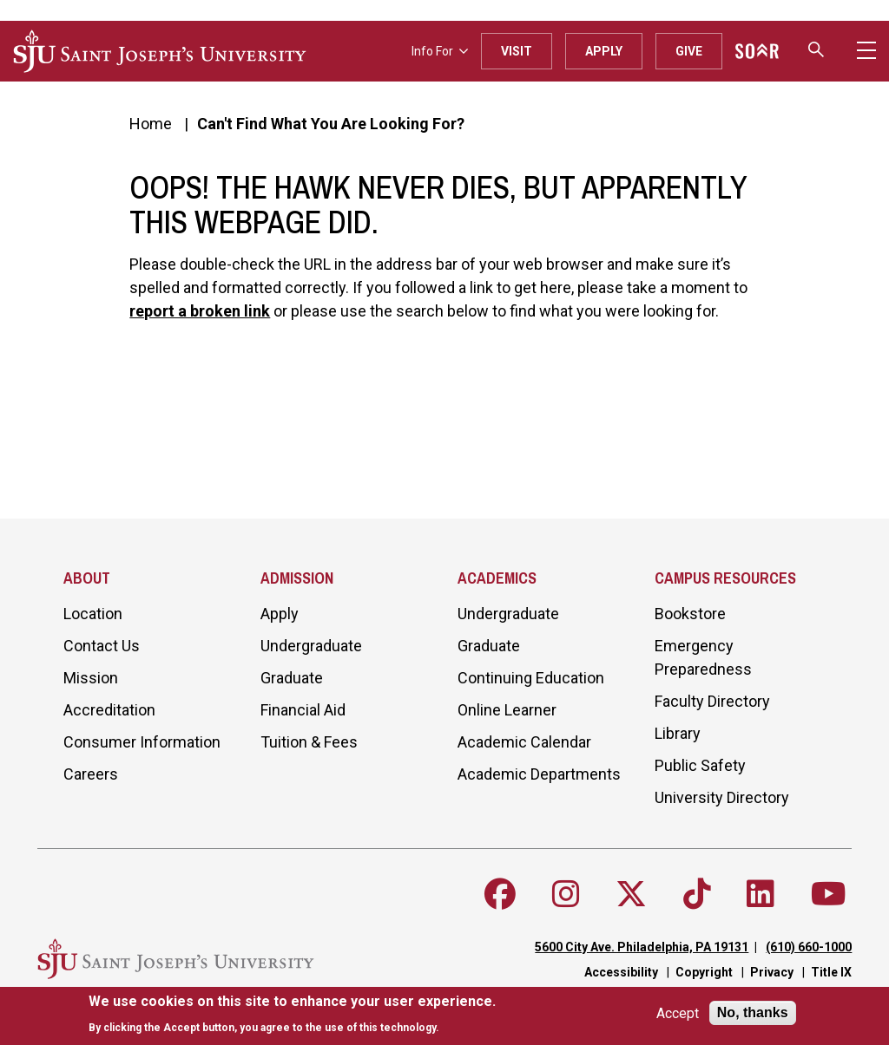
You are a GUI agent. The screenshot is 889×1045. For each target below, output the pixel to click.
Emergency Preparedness (703, 657)
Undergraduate (311, 646)
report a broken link (199, 311)
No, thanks (752, 1012)
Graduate (291, 678)
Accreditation (109, 710)
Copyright (704, 972)
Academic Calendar (524, 742)
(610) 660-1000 (809, 947)
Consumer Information (142, 742)
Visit (516, 51)
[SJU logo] (159, 51)
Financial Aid (303, 710)
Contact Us (101, 646)
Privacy (772, 972)
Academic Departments (539, 774)
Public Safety (700, 765)
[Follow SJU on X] (631, 894)
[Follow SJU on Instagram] (566, 894)
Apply (603, 51)
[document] (292, 1014)
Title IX (831, 972)
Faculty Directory (712, 701)
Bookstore (690, 613)
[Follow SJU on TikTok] (697, 894)
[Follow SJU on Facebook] (500, 894)
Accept (677, 1013)
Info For (440, 51)
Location (92, 613)
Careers (90, 774)
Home (150, 123)
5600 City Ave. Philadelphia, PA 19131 (641, 947)
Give (688, 51)
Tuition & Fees (309, 742)
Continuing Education (531, 678)
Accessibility (621, 972)
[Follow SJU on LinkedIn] (760, 894)
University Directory (722, 797)
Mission (90, 678)
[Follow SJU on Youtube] (828, 894)
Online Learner (507, 710)
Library (678, 733)
